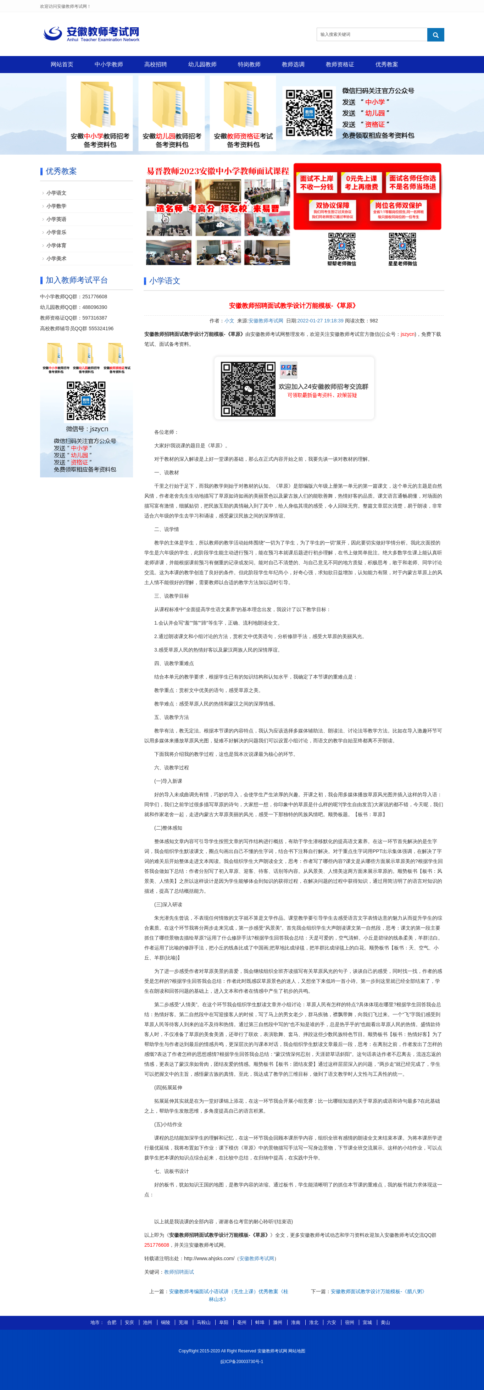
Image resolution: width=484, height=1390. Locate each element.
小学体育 (56, 245)
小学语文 (56, 193)
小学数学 (56, 206)
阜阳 (224, 1322)
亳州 (242, 1322)
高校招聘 (155, 64)
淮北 (314, 1322)
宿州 (350, 1322)
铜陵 (166, 1322)
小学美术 (56, 258)
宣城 (368, 1322)
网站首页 (62, 64)
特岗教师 (249, 64)
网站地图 (296, 1351)
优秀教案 (386, 64)
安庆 (130, 1322)
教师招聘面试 (179, 1272)
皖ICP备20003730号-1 (242, 1361)
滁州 (278, 1322)
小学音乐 (56, 232)
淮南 (296, 1322)
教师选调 (293, 64)
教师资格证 (340, 64)
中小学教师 (109, 64)
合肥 (112, 1322)
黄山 (385, 1322)
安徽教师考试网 (266, 320)
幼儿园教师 (202, 64)
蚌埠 (260, 1322)
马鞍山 (204, 1322)
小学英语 (56, 219)
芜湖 (184, 1322)
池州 (148, 1322)
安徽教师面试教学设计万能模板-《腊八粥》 (379, 1291)
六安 (332, 1322)
